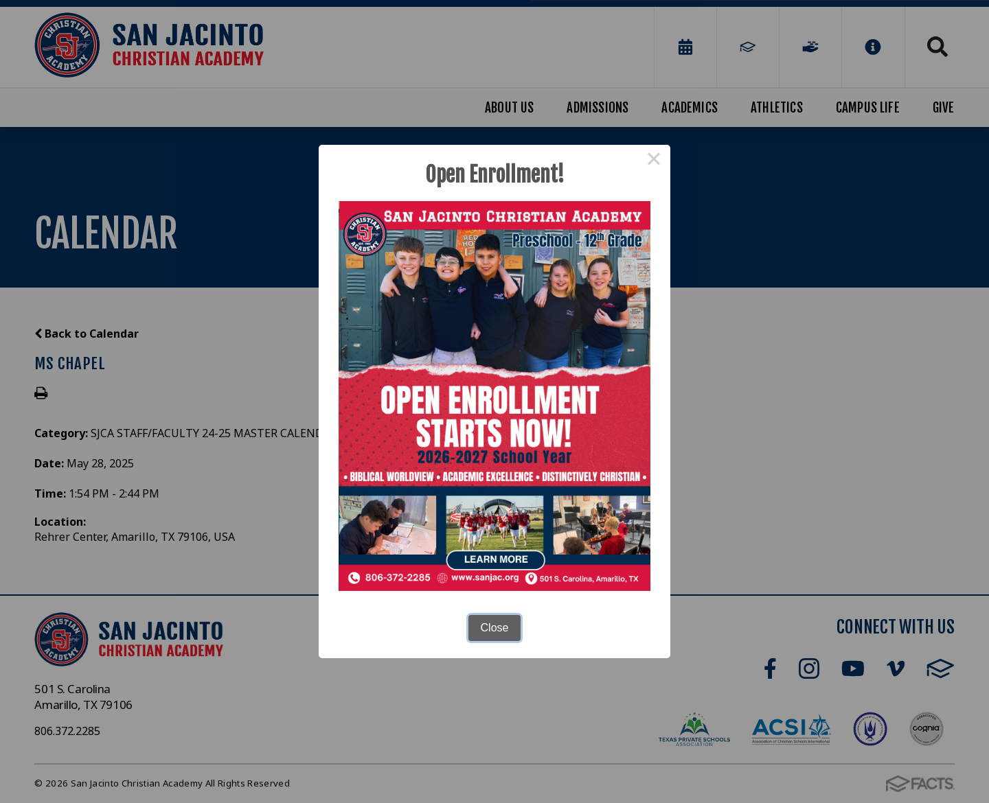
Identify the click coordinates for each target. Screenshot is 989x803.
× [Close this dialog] (654, 161)
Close (495, 627)
